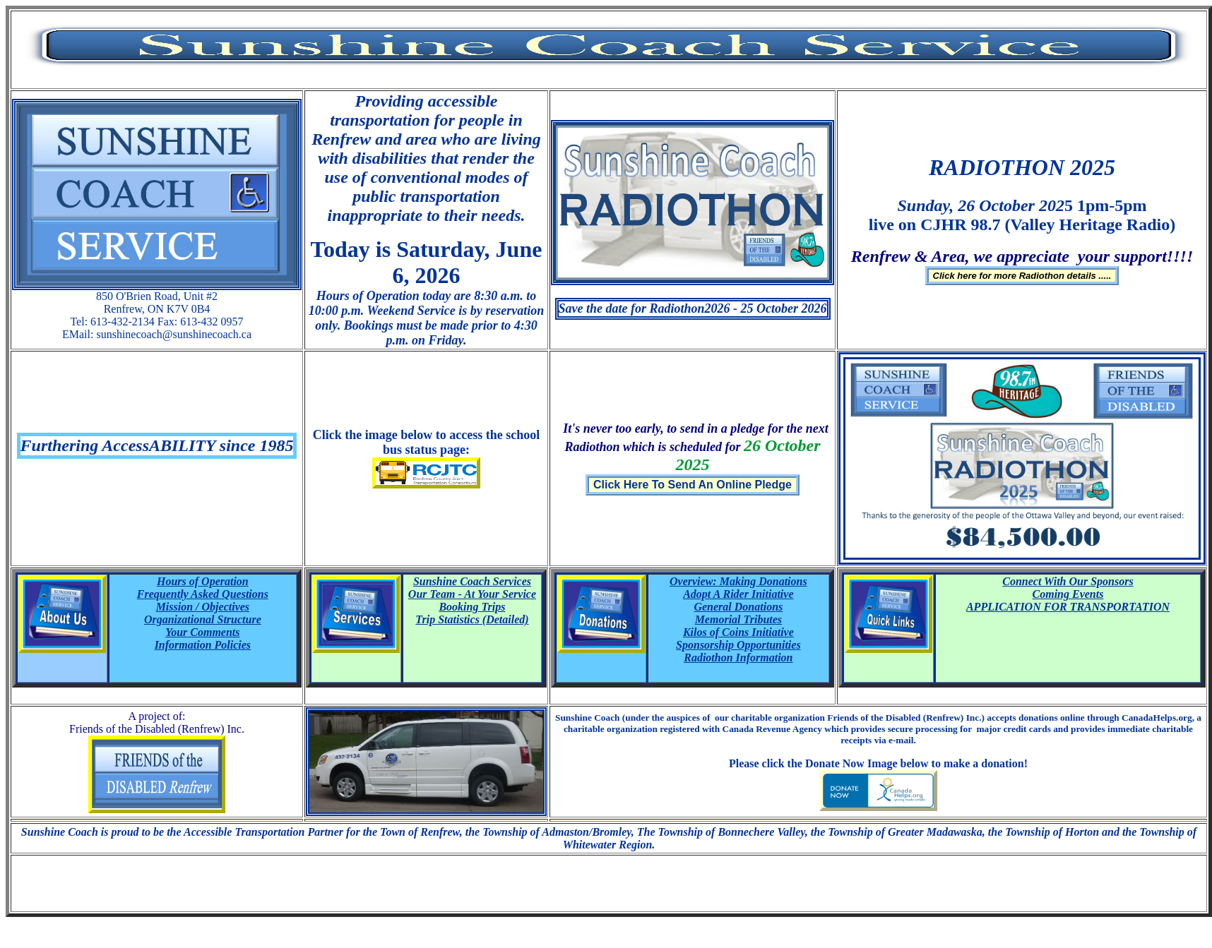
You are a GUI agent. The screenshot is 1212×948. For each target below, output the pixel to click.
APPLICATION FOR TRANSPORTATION (1068, 607)
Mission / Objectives (202, 607)
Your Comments (202, 632)
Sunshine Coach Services (472, 581)
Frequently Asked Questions (202, 594)
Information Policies (203, 645)
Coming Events (1068, 594)
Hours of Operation (203, 581)
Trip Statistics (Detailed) (471, 619)
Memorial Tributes (738, 619)
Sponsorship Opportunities (738, 645)
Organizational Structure (202, 619)
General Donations (738, 607)
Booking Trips (472, 607)
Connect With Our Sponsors (1067, 581)
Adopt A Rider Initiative (738, 594)
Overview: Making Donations (738, 581)
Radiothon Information (738, 658)
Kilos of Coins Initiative (738, 632)
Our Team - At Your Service (472, 594)
